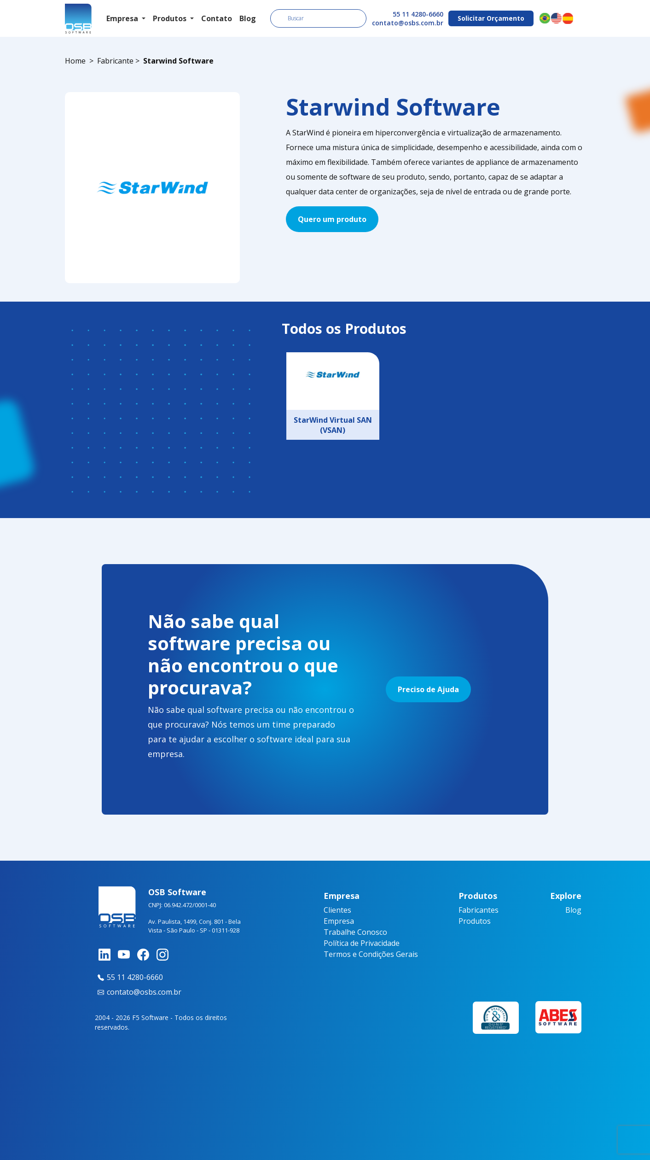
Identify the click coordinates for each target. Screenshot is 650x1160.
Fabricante (115, 61)
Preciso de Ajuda (428, 689)
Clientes (337, 910)
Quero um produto (332, 219)
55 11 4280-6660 (418, 14)
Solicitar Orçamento (491, 18)
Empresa (339, 921)
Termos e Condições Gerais (371, 954)
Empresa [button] (123, 18)
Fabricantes (478, 910)
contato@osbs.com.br (407, 22)
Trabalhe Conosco (355, 932)
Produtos (474, 921)
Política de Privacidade (362, 943)
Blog (247, 18)
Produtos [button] (170, 18)
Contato (216, 18)
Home (75, 61)
